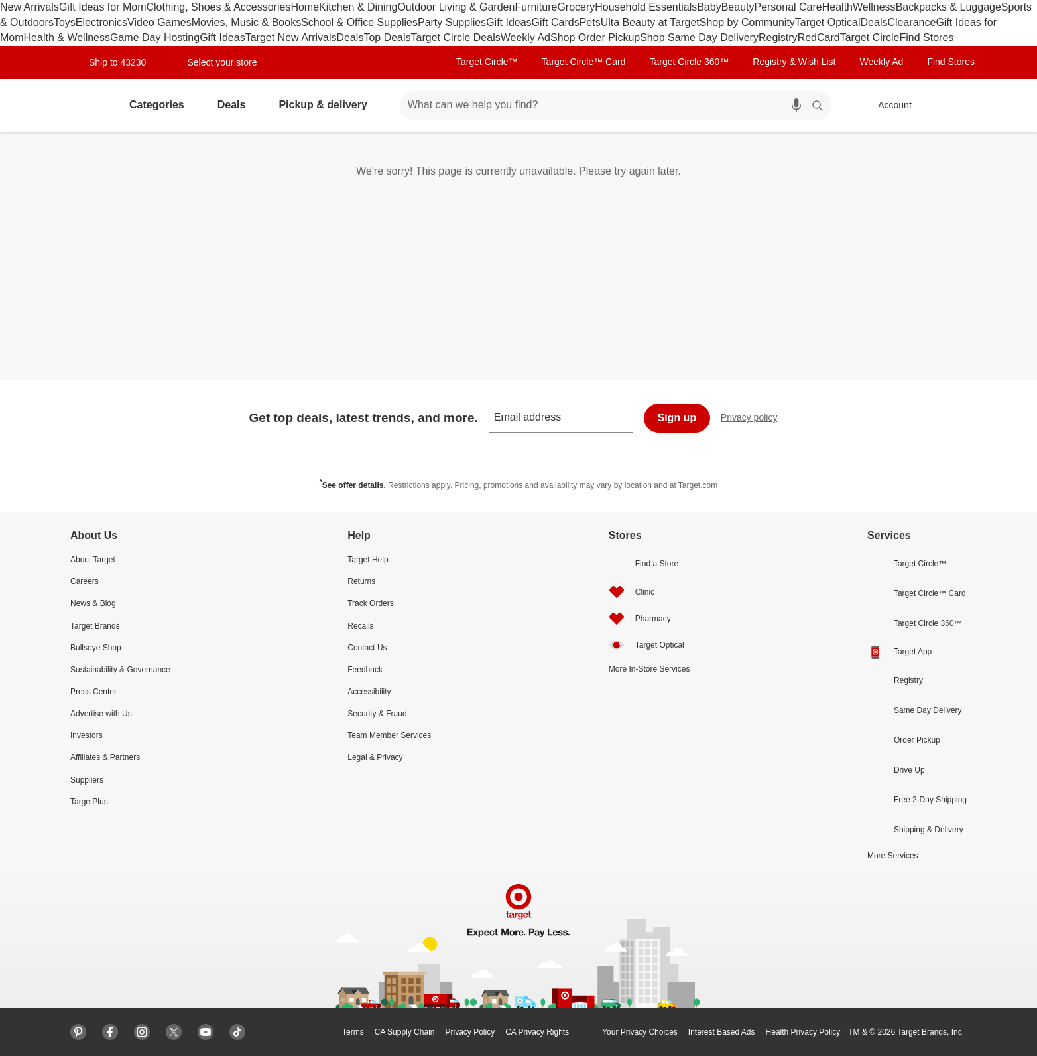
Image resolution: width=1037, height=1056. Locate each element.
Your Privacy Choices (629, 1032)
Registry (778, 37)
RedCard (819, 37)
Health (837, 7)
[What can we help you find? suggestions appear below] (607, 105)
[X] (174, 1032)
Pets (590, 22)
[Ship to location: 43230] (112, 62)
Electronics (101, 22)
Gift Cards (556, 22)
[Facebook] (110, 1032)
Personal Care (788, 7)
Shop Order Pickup (595, 37)
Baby (709, 7)
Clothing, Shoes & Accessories (219, 7)
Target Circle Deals (456, 37)
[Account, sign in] (888, 105)
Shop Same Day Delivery (699, 37)
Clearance (911, 22)
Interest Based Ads (721, 1032)
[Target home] (83, 105)
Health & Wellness (67, 37)
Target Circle (870, 37)
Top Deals (386, 37)
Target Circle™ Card (584, 61)
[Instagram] (142, 1032)
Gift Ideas (508, 22)
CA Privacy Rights (537, 1032)
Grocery (576, 7)
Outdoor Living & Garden (456, 7)
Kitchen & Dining (358, 7)
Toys (65, 22)
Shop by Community (747, 22)
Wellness (874, 7)
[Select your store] (213, 62)
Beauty (738, 7)
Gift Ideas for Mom (103, 7)
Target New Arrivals (291, 37)
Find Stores (926, 37)
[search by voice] (796, 105)
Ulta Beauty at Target (650, 22)
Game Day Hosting (155, 37)
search (818, 106)
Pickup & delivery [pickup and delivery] (327, 104)
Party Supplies (452, 22)
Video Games (159, 22)
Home (304, 7)
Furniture (536, 7)
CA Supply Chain (405, 1032)
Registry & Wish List (794, 61)
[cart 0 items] (954, 105)
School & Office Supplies (359, 22)
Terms (353, 1032)
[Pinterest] (78, 1032)
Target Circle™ (487, 61)
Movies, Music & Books (246, 22)
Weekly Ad (525, 37)
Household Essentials (646, 7)
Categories (162, 104)
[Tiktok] (237, 1032)
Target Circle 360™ (689, 61)
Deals (874, 22)
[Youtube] (205, 1032)
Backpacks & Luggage (948, 7)
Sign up (677, 417)
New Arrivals (29, 7)
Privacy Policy (470, 1032)
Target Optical (828, 22)
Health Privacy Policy (803, 1032)
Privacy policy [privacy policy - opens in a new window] (754, 419)
